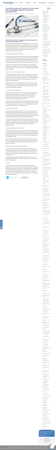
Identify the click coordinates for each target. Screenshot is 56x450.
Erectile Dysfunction (46, 154)
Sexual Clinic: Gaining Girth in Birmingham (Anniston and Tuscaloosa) (46, 36)
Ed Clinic (44, 140)
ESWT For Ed (45, 171)
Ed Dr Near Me (45, 144)
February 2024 (45, 73)
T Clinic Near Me (46, 421)
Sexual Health (45, 412)
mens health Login (46, 388)
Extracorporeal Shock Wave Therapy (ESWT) (46, 190)
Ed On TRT (45, 150)
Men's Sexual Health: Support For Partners (46, 348)
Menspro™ (21, 2)
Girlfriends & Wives (46, 193)
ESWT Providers (46, 174)
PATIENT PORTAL (51, 2)
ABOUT (34, 2)
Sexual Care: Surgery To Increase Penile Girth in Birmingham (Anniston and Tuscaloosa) (46, 44)
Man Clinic (45, 305)
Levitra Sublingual (46, 214)
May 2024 (45, 69)
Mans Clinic (45, 307)
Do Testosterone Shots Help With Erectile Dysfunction (46, 116)
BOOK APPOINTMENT (42, 2)
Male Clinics (45, 269)
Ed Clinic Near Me (46, 142)
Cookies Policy (28, 448)
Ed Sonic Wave (45, 152)
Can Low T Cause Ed (46, 106)
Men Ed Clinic (45, 311)
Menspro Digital (9, 13)
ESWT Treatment (46, 180)
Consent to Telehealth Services (6, 448)
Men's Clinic (45, 342)
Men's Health (45, 344)
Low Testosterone (46, 237)
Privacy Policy (38, 448)
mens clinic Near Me (46, 353)
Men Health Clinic (46, 325)
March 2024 (45, 71)
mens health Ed (45, 379)
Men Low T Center (46, 330)
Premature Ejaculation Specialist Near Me (46, 409)
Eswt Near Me (45, 172)
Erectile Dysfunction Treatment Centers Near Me (26, 13)
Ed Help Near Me (46, 146)
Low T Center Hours (46, 221)
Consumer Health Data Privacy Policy (18, 448)
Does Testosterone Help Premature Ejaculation (46, 128)
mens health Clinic (46, 365)
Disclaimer (33, 448)
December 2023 (46, 74)
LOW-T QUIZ (15, 2)
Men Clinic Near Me (46, 309)
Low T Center (45, 219)
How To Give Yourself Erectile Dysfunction (46, 204)
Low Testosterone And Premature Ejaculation (46, 240)
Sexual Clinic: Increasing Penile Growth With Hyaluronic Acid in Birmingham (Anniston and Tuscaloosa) (46, 18)
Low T (44, 215)
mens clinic (45, 351)
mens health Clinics (46, 374)
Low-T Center (45, 262)
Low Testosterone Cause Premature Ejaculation (46, 245)
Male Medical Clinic (46, 293)
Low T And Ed (45, 217)
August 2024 (45, 65)
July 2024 (44, 67)
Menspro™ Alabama (46, 395)
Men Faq (44, 320)
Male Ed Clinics (46, 274)
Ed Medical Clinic (46, 148)
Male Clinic (45, 264)
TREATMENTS (28, 2)
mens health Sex (46, 393)
